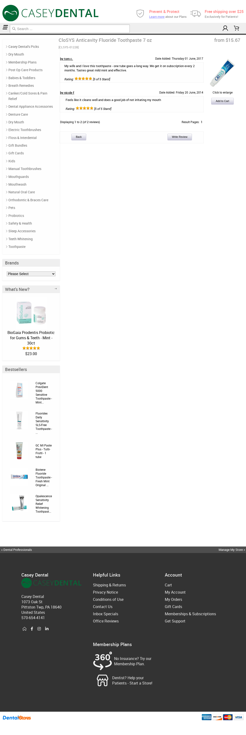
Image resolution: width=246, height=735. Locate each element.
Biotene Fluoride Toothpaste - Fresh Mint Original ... (44, 477)
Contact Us (102, 606)
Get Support (175, 621)
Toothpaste (16, 246)
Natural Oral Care (21, 192)
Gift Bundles (17, 145)
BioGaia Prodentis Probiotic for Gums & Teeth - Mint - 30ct (31, 338)
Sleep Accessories (22, 231)
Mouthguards (18, 176)
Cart (168, 585)
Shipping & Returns (109, 585)
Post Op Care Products (25, 70)
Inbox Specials (105, 613)
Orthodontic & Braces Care (28, 200)
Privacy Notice (105, 592)
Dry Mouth (16, 54)
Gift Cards (16, 153)
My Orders (173, 599)
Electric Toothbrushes (24, 129)
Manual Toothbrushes (24, 168)
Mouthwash (17, 184)
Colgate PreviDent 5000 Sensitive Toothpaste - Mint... (44, 392)
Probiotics (16, 215)
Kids (11, 161)
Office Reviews (106, 621)
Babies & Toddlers (21, 77)
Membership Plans (22, 62)
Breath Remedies (21, 85)
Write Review (180, 136)
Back (79, 136)
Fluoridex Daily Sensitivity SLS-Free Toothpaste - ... (44, 422)
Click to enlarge (222, 90)
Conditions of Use (108, 599)
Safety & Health (20, 223)
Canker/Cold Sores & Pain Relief (27, 96)
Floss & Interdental (22, 137)
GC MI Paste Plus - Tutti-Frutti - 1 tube (44, 451)
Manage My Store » (232, 549)
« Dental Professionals (16, 549)
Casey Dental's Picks (23, 46)
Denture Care (18, 114)
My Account (175, 592)
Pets (11, 207)
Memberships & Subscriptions (190, 613)
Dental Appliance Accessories (30, 106)
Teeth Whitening (20, 239)
